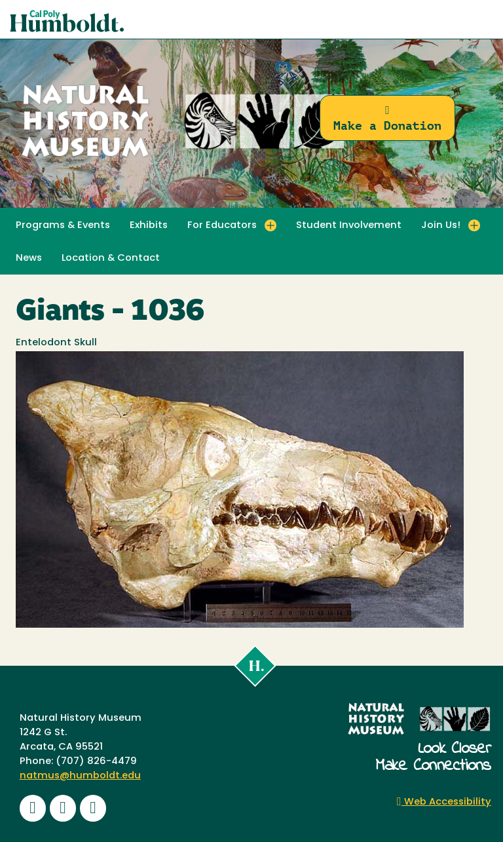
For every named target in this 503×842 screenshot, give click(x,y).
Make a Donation (387, 118)
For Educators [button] (222, 226)
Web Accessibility (444, 802)
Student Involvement (348, 226)
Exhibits (149, 226)
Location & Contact (111, 258)
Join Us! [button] (440, 226)
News (29, 258)
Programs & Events (63, 226)
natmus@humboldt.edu (80, 776)
